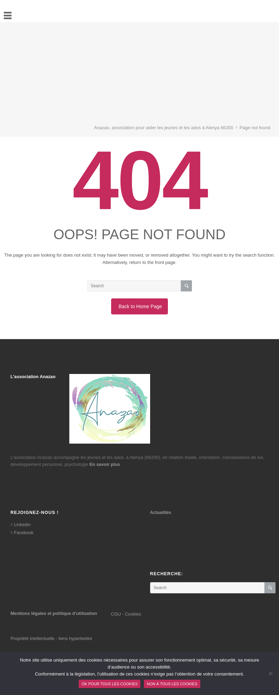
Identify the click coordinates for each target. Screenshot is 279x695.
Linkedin (22, 524)
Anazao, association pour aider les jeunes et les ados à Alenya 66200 (163, 127)
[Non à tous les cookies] (270, 673)
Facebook (23, 532)
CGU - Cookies (126, 614)
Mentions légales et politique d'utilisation (53, 613)
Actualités (160, 512)
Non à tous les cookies (172, 684)
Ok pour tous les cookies (110, 684)
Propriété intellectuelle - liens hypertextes (51, 638)
